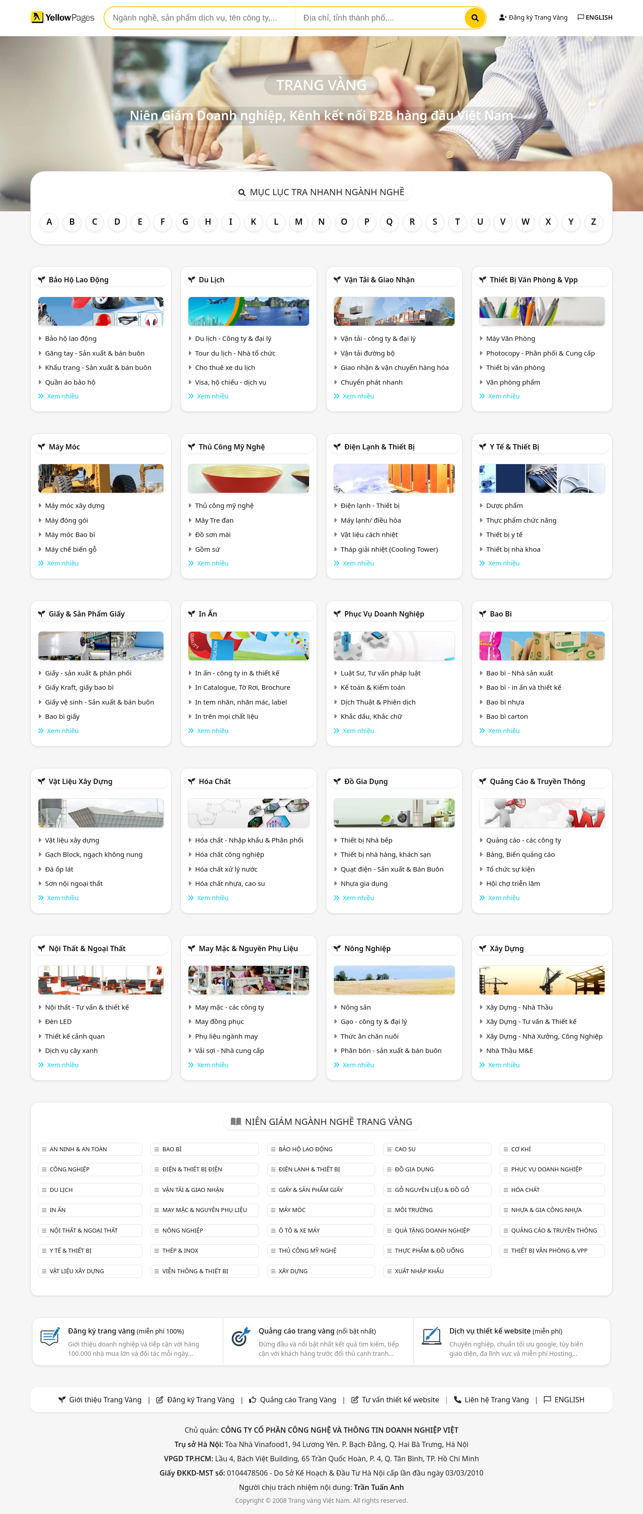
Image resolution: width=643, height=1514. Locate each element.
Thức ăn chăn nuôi (370, 1036)
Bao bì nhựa (505, 701)
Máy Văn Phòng (510, 338)
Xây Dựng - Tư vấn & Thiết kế (531, 1021)
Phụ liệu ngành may (226, 1036)
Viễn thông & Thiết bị (195, 1271)
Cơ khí (521, 1149)
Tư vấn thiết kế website (401, 1400)
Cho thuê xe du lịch (225, 367)
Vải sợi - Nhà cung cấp (229, 1050)
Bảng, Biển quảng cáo (520, 854)
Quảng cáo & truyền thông (537, 781)
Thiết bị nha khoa (513, 549)
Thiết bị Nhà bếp (366, 839)
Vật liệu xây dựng (81, 781)
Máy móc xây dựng (75, 505)
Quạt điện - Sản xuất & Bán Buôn (392, 868)
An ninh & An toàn (78, 1149)
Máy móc (64, 447)
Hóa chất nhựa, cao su (230, 883)
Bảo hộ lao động (79, 280)
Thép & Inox (180, 1250)
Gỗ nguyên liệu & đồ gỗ (432, 1190)
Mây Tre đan (214, 520)
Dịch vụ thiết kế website (505, 1331)
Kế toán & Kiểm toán (373, 687)
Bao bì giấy (62, 716)
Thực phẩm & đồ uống (429, 1250)
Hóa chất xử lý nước (226, 868)
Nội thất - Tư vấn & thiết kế (87, 1006)
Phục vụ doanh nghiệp (384, 614)
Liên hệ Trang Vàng (497, 1400)
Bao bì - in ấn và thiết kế (523, 687)
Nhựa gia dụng (364, 883)
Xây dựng (507, 948)
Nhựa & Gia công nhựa (546, 1210)
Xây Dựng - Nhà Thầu (519, 1006)
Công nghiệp (69, 1169)
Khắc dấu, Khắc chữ (371, 716)
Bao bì (501, 614)
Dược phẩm (504, 505)
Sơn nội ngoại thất (74, 883)
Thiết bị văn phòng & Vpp (534, 280)
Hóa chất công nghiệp (229, 854)
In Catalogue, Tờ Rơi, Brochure (242, 687)
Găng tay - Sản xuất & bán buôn (95, 352)
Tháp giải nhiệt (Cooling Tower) (389, 549)
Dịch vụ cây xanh (71, 1050)
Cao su (405, 1149)
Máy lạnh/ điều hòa (371, 520)
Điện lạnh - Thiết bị (370, 505)
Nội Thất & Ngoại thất (87, 948)
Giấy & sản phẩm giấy (87, 614)
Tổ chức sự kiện (510, 868)
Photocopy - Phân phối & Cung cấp (540, 352)
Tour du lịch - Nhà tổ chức (235, 352)
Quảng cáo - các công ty (523, 839)
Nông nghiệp (367, 948)
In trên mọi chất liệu (227, 716)
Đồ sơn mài (213, 534)
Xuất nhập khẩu (419, 1271)
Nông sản (356, 1006)
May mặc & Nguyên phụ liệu (248, 948)
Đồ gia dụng (366, 781)
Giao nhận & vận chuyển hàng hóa (395, 367)
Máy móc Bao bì (70, 534)
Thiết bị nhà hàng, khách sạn (386, 854)
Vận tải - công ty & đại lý (378, 338)
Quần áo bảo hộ (70, 381)
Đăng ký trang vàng (126, 1331)
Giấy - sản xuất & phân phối (88, 672)
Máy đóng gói (66, 520)
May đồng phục (219, 1021)
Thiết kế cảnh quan (75, 1036)
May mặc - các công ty (229, 1006)
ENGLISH (595, 17)
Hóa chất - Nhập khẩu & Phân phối (249, 839)
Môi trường (414, 1210)
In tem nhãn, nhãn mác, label (241, 701)
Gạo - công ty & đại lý (374, 1021)
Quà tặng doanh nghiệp (432, 1230)
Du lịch (212, 280)
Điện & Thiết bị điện (192, 1169)
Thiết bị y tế (504, 534)
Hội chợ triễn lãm (513, 883)
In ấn (208, 614)
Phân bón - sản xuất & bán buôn (391, 1050)
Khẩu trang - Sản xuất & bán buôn (98, 367)
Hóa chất (215, 781)
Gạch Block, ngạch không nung (94, 854)
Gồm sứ (207, 549)
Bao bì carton (507, 716)
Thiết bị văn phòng (515, 367)
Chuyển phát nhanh (372, 381)
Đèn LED (58, 1021)
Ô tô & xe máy (299, 1230)
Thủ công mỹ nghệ (232, 447)
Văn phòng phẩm (513, 381)
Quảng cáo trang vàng (317, 1331)
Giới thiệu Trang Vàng (105, 1400)
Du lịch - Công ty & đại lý (233, 338)
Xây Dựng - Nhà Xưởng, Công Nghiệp (544, 1036)
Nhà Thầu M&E (509, 1050)
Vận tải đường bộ (368, 352)
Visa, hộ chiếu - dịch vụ (231, 381)
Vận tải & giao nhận (379, 280)
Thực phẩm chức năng (521, 520)
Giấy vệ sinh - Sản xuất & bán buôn (99, 701)
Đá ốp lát (59, 868)
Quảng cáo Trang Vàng (298, 1400)
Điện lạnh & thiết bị (379, 447)
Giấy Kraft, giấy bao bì (79, 687)
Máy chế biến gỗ (70, 549)
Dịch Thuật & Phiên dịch (378, 701)
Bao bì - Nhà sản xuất (519, 672)
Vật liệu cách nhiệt (369, 534)
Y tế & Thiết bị (514, 447)
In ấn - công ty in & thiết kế (237, 672)
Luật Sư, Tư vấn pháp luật (381, 672)
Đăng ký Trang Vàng (533, 17)
